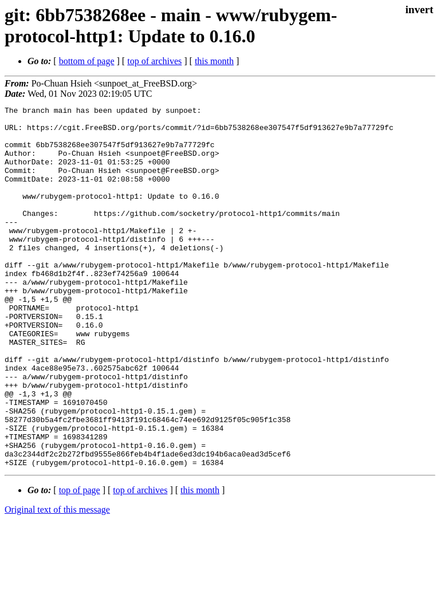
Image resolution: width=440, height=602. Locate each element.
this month (214, 61)
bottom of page (87, 61)
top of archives (154, 61)
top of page (79, 562)
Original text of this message (57, 582)
